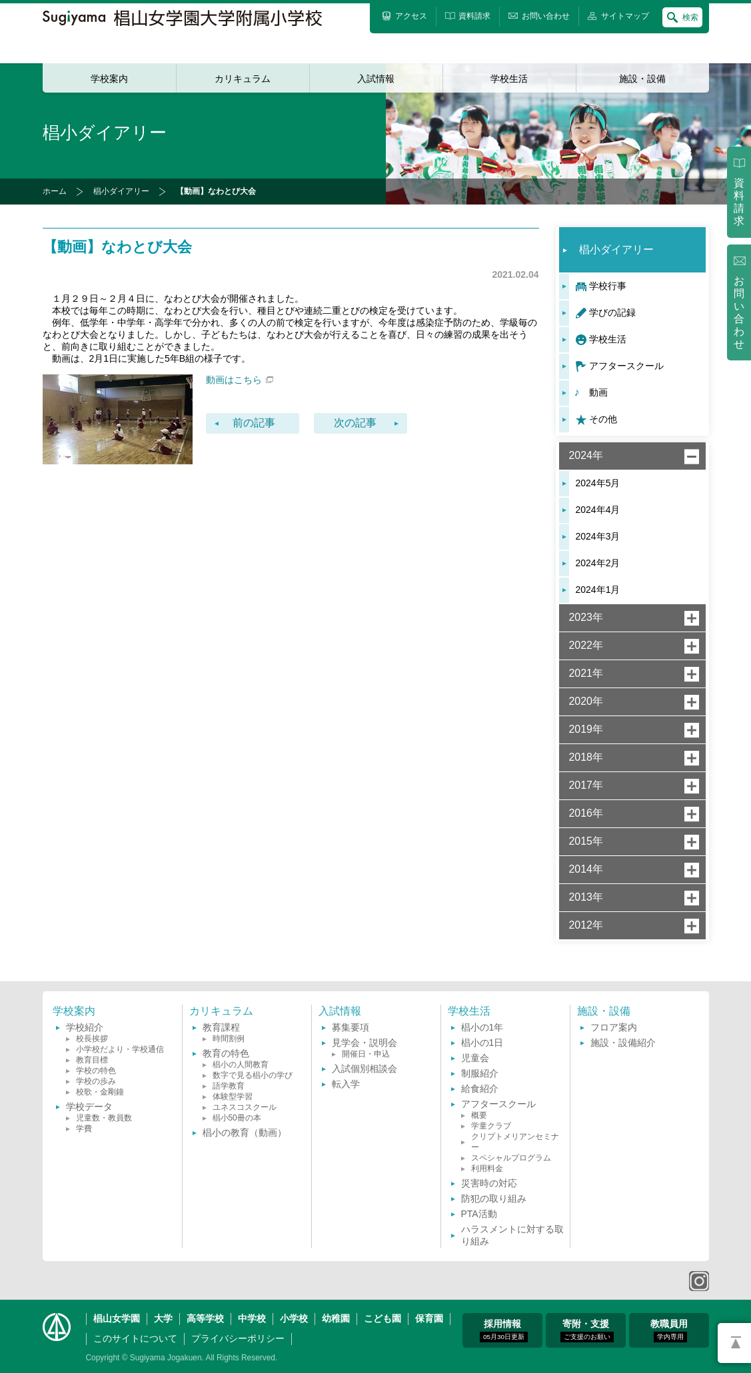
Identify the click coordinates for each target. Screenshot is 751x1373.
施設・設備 (642, 78)
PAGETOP (734, 1343)
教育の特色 (226, 1053)
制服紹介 (479, 1073)
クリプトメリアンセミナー (515, 1142)
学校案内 (109, 78)
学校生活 (509, 78)
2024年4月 (598, 509)
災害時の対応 (489, 1183)
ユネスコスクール (245, 1107)
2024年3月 (598, 536)
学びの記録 (612, 312)
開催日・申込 (366, 1054)
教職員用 (669, 1330)
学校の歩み (96, 1081)
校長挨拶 (92, 1038)
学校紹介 (84, 1027)
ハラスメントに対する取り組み (512, 1235)
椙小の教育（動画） (245, 1132)
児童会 (475, 1058)
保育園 (429, 1318)
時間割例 (229, 1038)
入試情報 (375, 78)
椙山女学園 (116, 1318)
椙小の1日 (482, 1042)
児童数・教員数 (104, 1118)
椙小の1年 (482, 1027)
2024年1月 (598, 589)
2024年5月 (598, 483)
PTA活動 (479, 1213)
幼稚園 (336, 1318)
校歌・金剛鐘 (100, 1092)
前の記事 (254, 422)
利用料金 (487, 1168)
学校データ (89, 1106)
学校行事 (607, 285)
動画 (598, 392)
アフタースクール (626, 365)
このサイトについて (135, 1338)
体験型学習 (233, 1096)
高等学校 (205, 1318)
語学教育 (229, 1086)
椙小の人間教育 (241, 1064)
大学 (163, 1318)
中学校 (252, 1318)
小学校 (294, 1318)
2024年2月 (598, 563)
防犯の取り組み (493, 1198)
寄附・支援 (587, 1330)
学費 (84, 1128)
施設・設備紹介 (623, 1042)
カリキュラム (243, 78)
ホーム (55, 191)
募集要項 (350, 1027)
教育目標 (92, 1060)
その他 (603, 419)
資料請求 (739, 202)
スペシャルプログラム (511, 1157)
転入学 (346, 1084)
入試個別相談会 (364, 1068)
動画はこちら (239, 379)
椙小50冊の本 (237, 1118)
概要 (479, 1115)
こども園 (382, 1318)
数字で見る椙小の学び (253, 1075)
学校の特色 (96, 1070)
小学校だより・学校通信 (120, 1049)
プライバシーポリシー (238, 1338)
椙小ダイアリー (121, 191)
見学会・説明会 (364, 1042)
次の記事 (355, 422)
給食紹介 (479, 1088)
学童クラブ (491, 1126)
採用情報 (504, 1330)
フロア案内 (613, 1027)
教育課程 (221, 1027)
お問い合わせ (739, 312)
